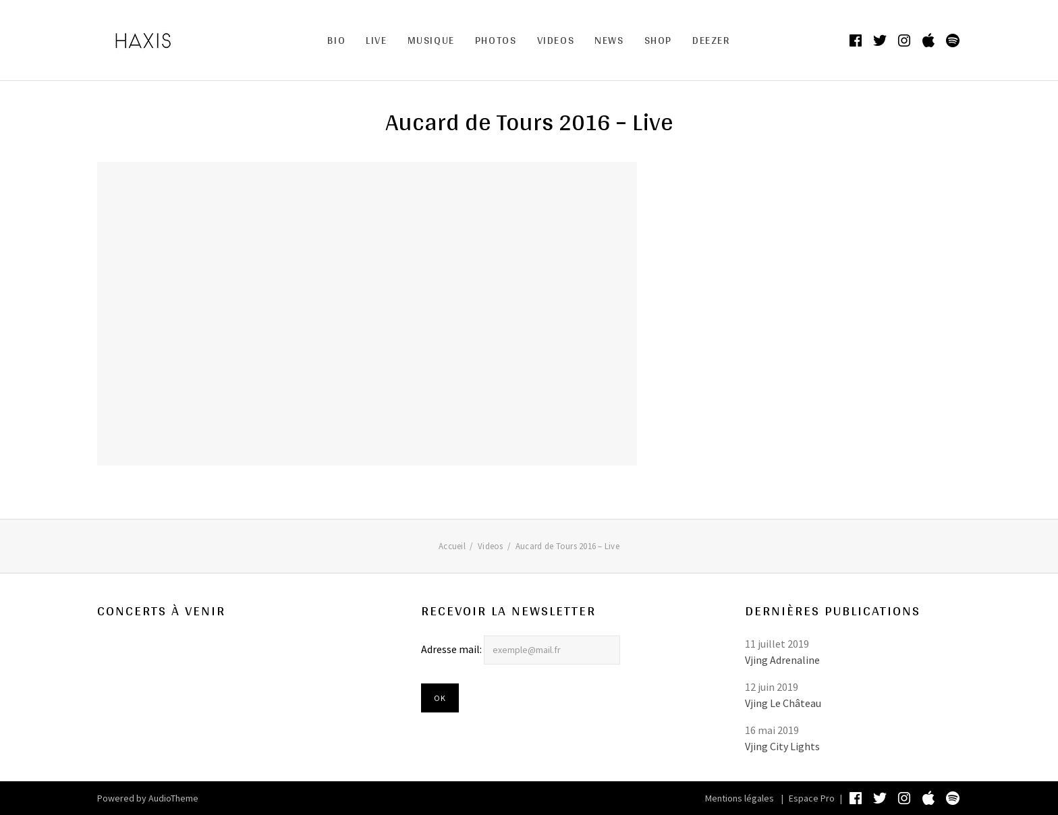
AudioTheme (173, 798)
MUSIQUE (431, 40)
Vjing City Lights (782, 746)
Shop (658, 40)
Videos (556, 40)
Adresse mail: (452, 649)
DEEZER (711, 40)
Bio (336, 40)
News (608, 40)
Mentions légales (739, 798)
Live (376, 40)
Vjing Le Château (783, 703)
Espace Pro (812, 798)
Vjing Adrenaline (782, 660)
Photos (496, 40)
